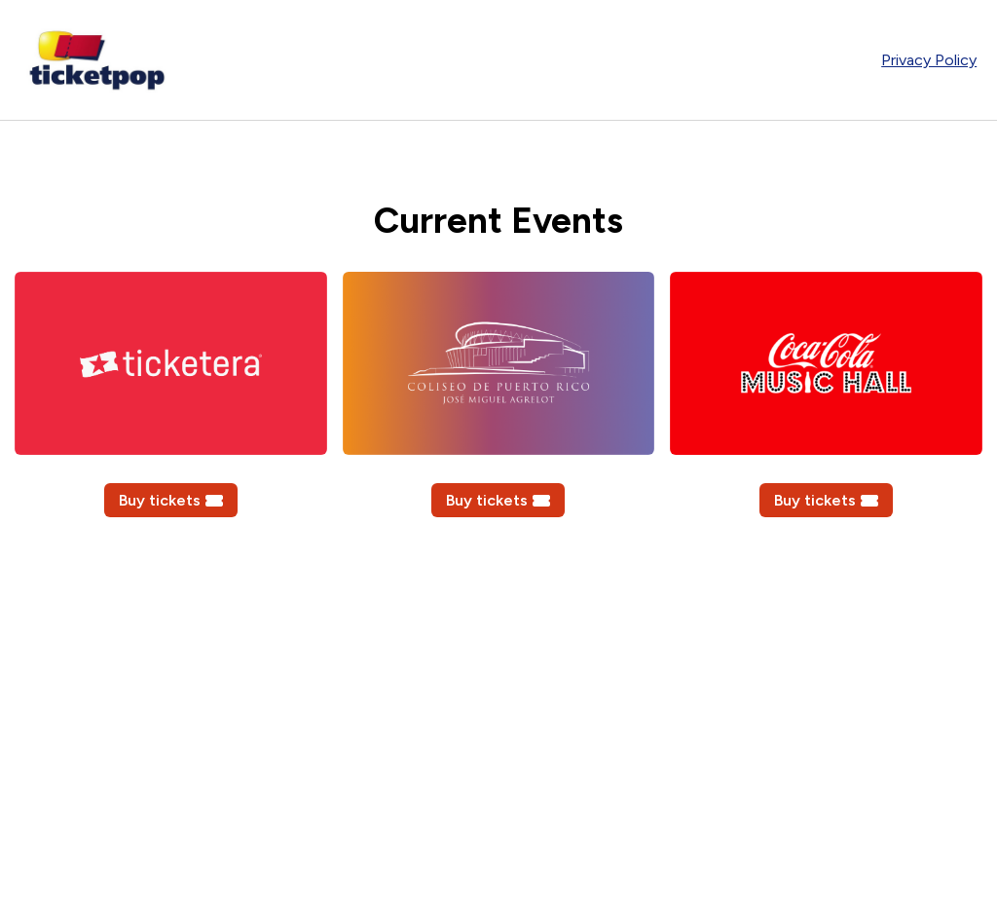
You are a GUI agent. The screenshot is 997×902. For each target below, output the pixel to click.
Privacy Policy (929, 60)
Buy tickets (171, 500)
